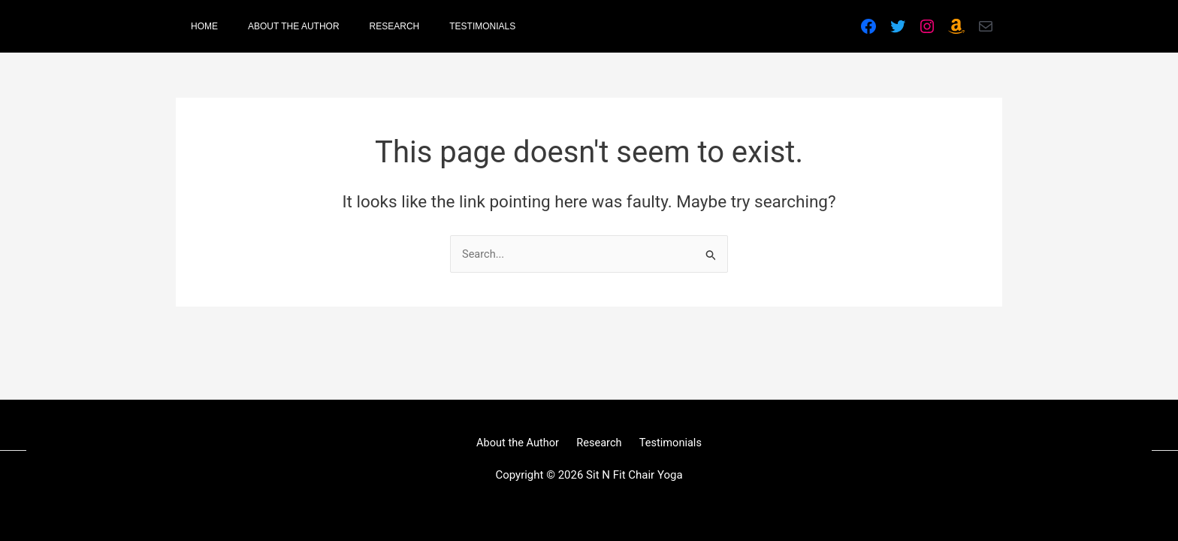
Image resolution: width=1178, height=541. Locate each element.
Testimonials (666, 442)
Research (599, 442)
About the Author (521, 442)
